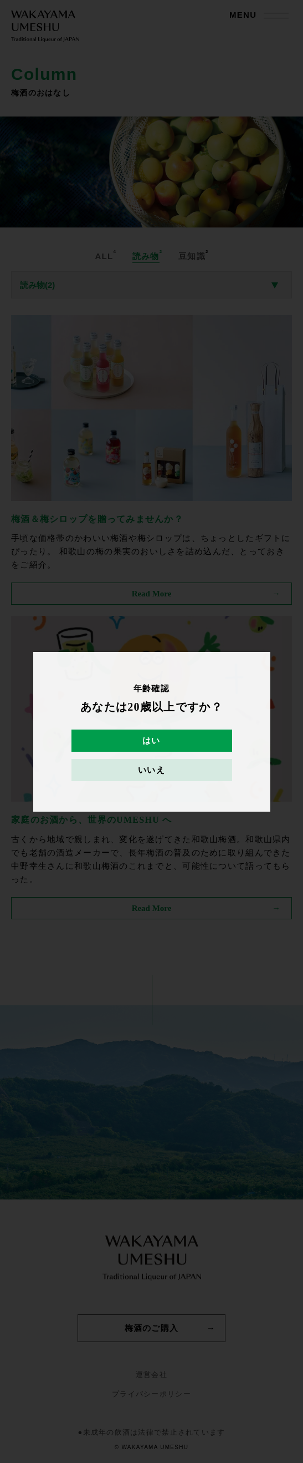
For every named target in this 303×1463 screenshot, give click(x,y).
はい (151, 740)
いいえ (151, 770)
